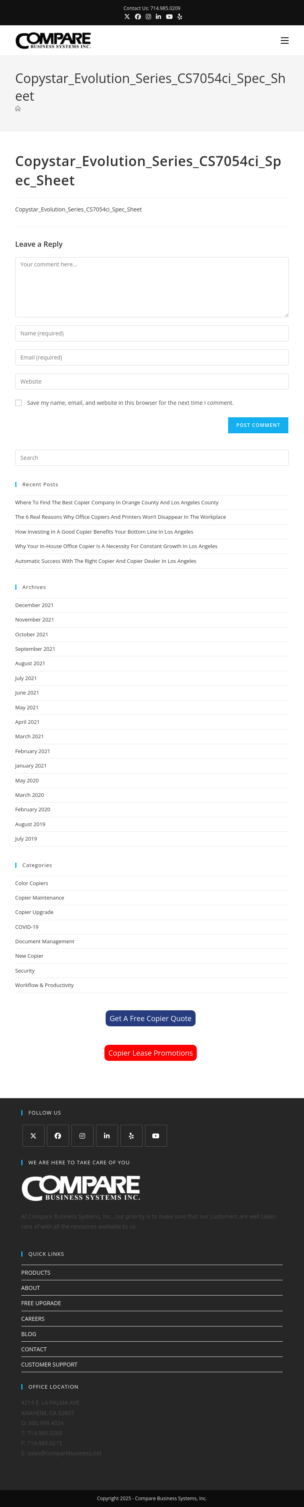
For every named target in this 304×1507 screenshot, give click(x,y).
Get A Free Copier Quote (151, 1018)
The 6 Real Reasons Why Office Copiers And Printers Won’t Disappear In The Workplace (120, 516)
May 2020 (27, 780)
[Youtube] (156, 1136)
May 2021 (27, 707)
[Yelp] (131, 1136)
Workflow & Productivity (44, 985)
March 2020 (29, 794)
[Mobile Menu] (282, 40)
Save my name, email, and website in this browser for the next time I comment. (130, 402)
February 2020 (32, 809)
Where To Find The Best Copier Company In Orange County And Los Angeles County (116, 502)
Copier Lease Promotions (150, 1053)
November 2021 (34, 619)
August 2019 (30, 824)
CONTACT (34, 1349)
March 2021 (29, 736)
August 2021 (30, 663)
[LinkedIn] (107, 1136)
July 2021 (26, 678)
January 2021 (31, 765)
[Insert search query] (152, 458)
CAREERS (33, 1318)
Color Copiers (31, 883)
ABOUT (30, 1288)
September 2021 (35, 648)
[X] (33, 1136)
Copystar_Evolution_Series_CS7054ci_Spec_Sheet (78, 209)
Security (25, 970)
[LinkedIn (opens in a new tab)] (158, 16)
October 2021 (31, 634)
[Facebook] (58, 1136)
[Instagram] (82, 1136)
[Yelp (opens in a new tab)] (178, 16)
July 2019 (26, 838)
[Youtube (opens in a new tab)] (169, 16)
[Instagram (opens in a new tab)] (148, 16)
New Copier (29, 955)
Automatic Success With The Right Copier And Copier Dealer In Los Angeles (105, 561)
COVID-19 (27, 926)
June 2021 (27, 692)
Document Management (44, 941)
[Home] (17, 108)
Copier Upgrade (34, 912)
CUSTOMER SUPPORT (49, 1364)
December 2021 (34, 605)
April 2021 (27, 721)
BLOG (28, 1334)
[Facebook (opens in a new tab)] (138, 16)
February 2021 (32, 751)
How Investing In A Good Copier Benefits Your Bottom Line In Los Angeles (104, 531)
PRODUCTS (36, 1272)
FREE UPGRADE (41, 1303)
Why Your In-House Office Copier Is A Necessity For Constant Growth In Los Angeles (116, 546)
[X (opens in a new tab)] (127, 16)
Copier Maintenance (39, 897)
